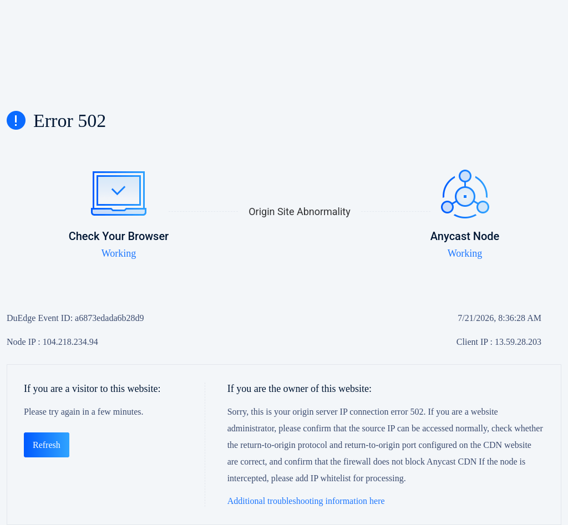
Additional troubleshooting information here (306, 501)
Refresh (46, 445)
